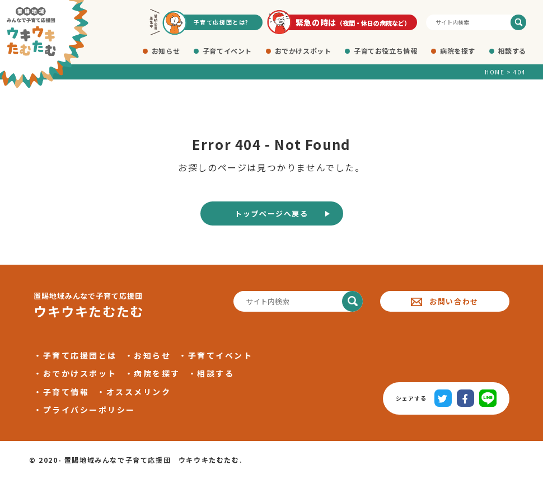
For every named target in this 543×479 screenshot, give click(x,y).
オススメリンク (138, 391)
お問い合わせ (445, 301)
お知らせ (166, 50)
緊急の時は (353, 22)
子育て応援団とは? (221, 22)
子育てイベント (227, 50)
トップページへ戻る (271, 213)
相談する (512, 50)
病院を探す (457, 50)
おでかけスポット (303, 50)
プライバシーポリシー (89, 409)
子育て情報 (66, 391)
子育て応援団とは (80, 355)
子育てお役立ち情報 (385, 50)
